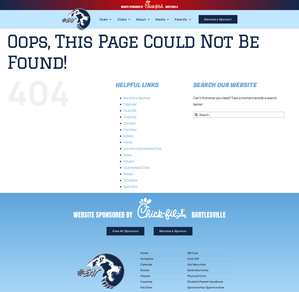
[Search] (196, 115)
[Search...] (238, 115)
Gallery (129, 136)
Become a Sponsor (137, 98)
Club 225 (130, 110)
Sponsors (130, 186)
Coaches (130, 117)
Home (128, 142)
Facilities (130, 129)
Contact (129, 123)
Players (129, 161)
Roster (128, 174)
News (127, 155)
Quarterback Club (136, 167)
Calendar (130, 104)
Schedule (130, 180)
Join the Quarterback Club (142, 148)
